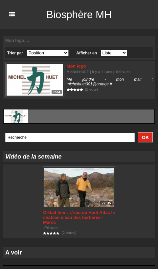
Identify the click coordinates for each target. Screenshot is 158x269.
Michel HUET (78, 72)
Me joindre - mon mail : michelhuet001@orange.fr (110, 81)
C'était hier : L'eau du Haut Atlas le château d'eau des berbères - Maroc (78, 217)
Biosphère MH (79, 14)
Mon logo (76, 66)
